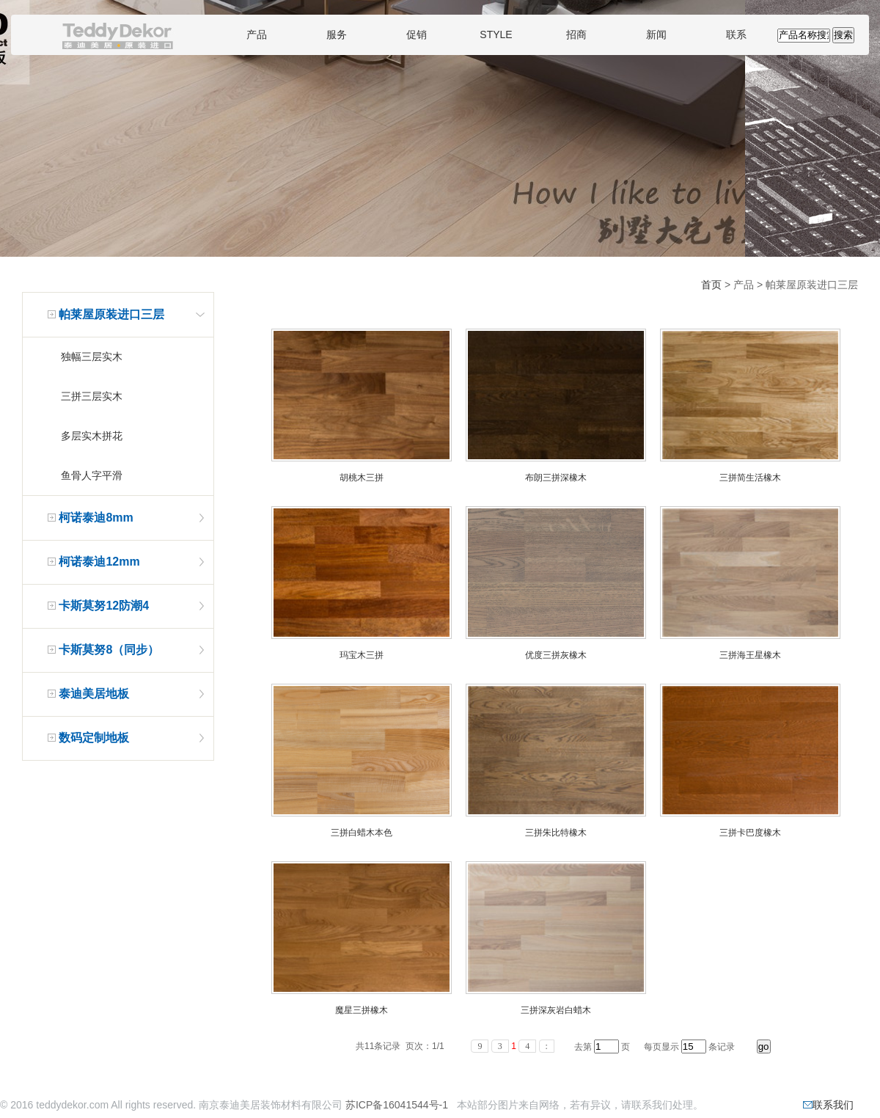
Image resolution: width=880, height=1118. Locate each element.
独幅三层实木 (91, 356)
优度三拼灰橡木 (556, 655)
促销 (416, 34)
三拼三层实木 (91, 396)
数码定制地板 (94, 737)
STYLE (496, 34)
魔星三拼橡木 (361, 1010)
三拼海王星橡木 (750, 655)
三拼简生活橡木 (750, 477)
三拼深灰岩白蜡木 (556, 1010)
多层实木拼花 (91, 436)
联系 (736, 34)
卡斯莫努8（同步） (109, 649)
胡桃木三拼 (362, 477)
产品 (256, 34)
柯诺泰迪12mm (99, 561)
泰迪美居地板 (94, 693)
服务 (336, 34)
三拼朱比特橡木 (556, 832)
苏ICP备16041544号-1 (396, 1105)
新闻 (656, 34)
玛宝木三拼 (362, 655)
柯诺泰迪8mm (96, 517)
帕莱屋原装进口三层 (111, 314)
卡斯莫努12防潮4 (104, 605)
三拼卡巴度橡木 (750, 832)
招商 (576, 34)
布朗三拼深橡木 (556, 477)
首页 (711, 285)
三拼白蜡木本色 (361, 832)
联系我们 (828, 1105)
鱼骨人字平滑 (91, 475)
